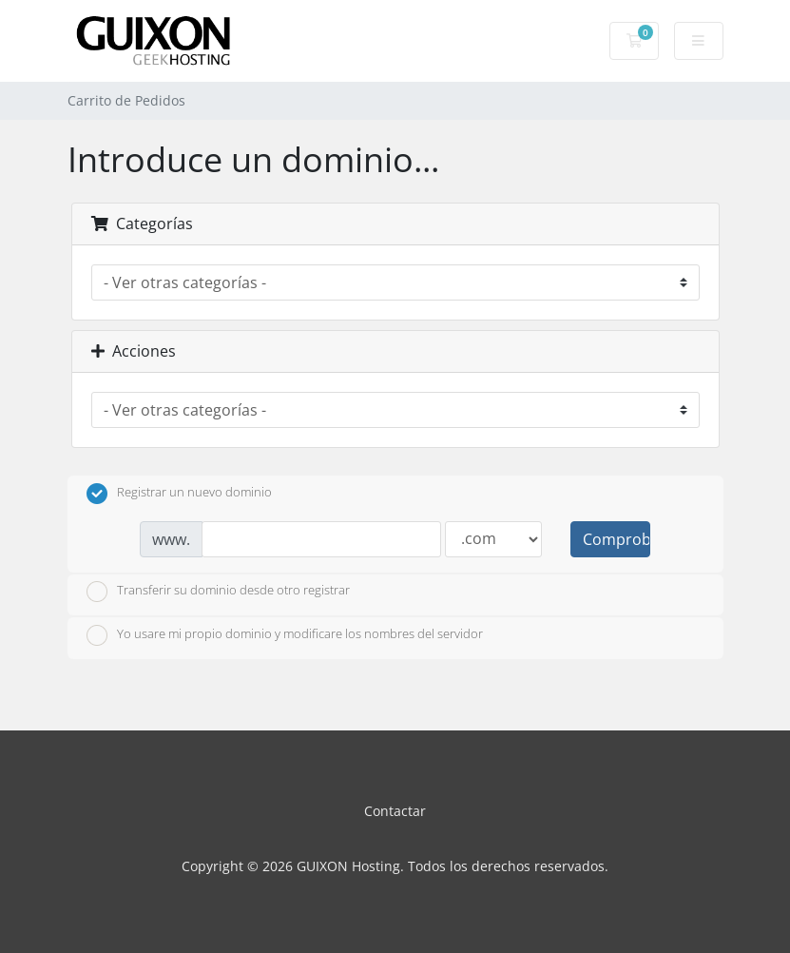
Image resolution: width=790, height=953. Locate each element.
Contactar (395, 811)
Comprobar (616, 539)
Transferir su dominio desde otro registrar (218, 591)
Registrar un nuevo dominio (179, 493)
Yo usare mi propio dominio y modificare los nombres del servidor (285, 635)
